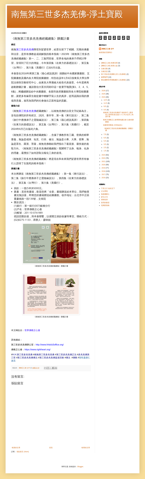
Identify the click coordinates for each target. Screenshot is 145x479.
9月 (105, 106)
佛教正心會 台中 (108, 49)
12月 (106, 100)
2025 (104, 94)
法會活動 (104, 69)
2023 (104, 155)
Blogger (80, 467)
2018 (104, 171)
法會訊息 (104, 71)
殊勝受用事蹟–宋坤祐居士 (113, 125)
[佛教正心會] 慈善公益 (109, 66)
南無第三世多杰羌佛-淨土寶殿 (67, 14)
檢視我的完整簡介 (105, 52)
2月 (105, 148)
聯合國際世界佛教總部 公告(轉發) (113, 80)
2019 (104, 168)
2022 (104, 158)
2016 (104, 178)
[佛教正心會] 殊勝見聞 (109, 63)
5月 (105, 141)
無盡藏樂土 (105, 194)
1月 (105, 151)
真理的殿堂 (105, 203)
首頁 (51, 448)
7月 (105, 134)
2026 (104, 91)
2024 (104, 97)
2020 (104, 165)
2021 (104, 161)
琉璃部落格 (105, 205)
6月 (105, 138)
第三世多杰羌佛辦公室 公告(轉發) (113, 74)
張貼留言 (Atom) (23, 452)
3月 (105, 144)
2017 (104, 174)
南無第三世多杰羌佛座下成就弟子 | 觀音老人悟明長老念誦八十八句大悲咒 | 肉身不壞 (118, 115)
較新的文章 (16, 448)
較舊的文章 (86, 448)
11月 (106, 103)
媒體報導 (104, 77)
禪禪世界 (104, 200)
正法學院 (104, 191)
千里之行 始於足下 (108, 188)
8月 (105, 110)
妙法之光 (104, 197)
